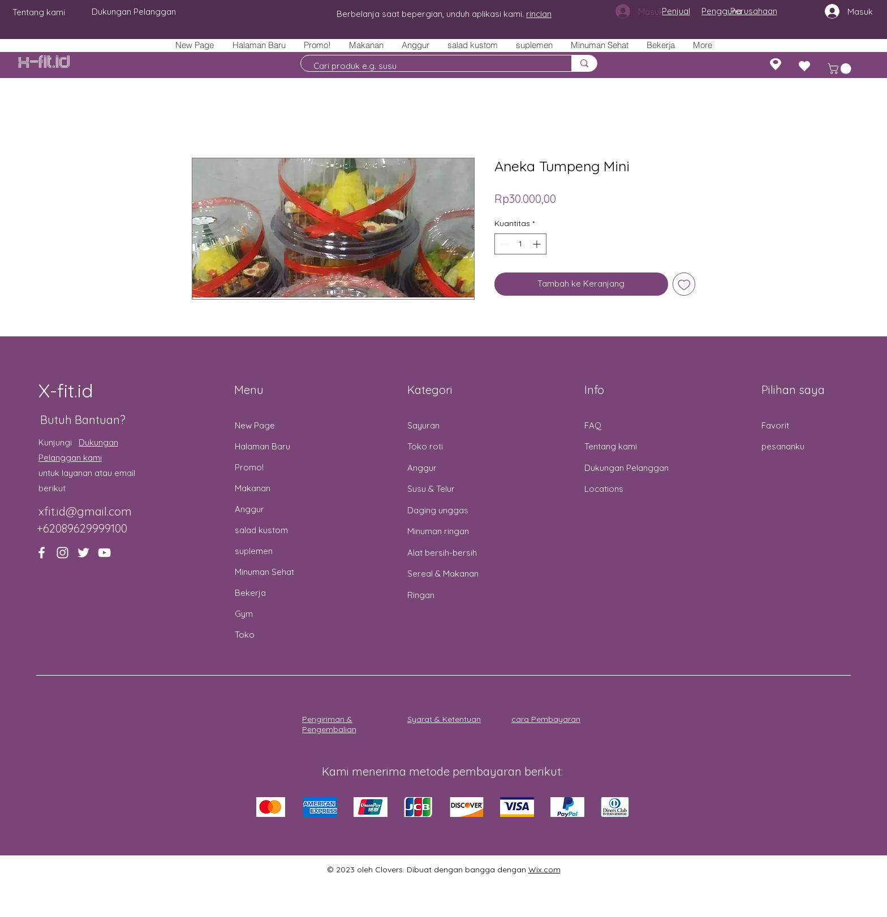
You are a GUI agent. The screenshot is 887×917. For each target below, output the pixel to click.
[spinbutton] (520, 244)
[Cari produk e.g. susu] (430, 65)
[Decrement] (503, 244)
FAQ (592, 425)
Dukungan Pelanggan (626, 467)
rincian (539, 13)
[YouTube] (104, 552)
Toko (245, 634)
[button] (365, 45)
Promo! (249, 467)
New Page (255, 425)
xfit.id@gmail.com (85, 511)
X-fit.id (44, 62)
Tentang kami (610, 446)
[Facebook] (41, 552)
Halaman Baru (262, 446)
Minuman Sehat (264, 571)
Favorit (775, 425)
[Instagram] (62, 552)
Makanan (252, 488)
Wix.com (544, 869)
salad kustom (261, 530)
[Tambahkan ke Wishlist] (684, 284)
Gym (244, 613)
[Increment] (538, 244)
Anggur (249, 509)
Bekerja (250, 592)
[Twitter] (83, 552)
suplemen (254, 551)
